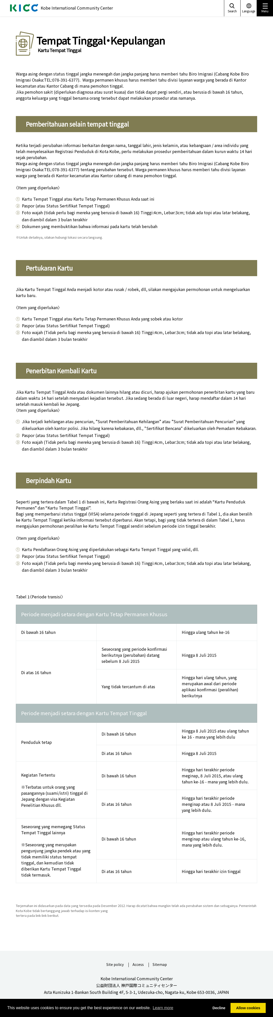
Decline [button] (218, 1008)
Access (138, 965)
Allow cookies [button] (248, 1008)
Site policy (115, 965)
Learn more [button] (163, 1008)
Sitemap (160, 965)
